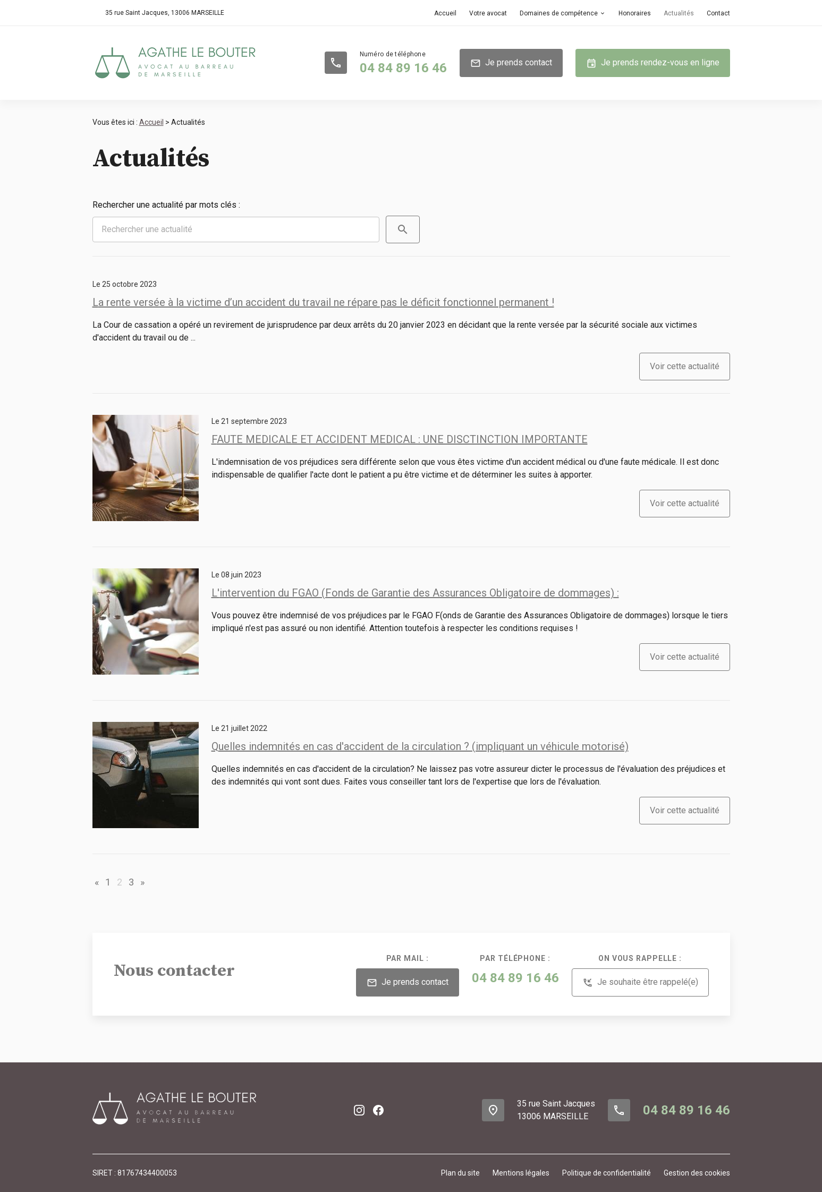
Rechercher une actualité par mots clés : (166, 205)
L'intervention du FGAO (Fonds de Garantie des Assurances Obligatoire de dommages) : (415, 592)
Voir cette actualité (684, 366)
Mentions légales (521, 1173)
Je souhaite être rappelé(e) (640, 982)
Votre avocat (488, 13)
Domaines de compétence (559, 13)
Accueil (445, 13)
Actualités (679, 13)
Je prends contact (511, 63)
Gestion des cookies (697, 1173)
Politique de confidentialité (606, 1173)
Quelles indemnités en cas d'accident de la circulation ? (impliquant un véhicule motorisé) (420, 746)
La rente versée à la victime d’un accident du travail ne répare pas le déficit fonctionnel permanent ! (323, 302)
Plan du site (460, 1173)
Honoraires (634, 13)
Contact (718, 13)
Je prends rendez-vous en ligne (652, 63)
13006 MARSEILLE (164, 12)
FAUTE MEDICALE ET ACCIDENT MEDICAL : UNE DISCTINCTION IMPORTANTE (399, 439)
